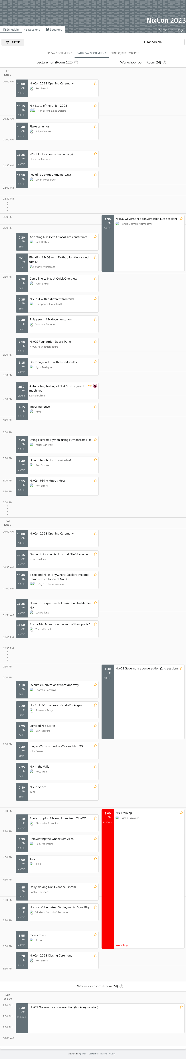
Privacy (111, 1053)
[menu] (168, 30)
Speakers (54, 29)
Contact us (93, 1053)
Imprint (103, 1053)
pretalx (83, 1053)
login (181, 30)
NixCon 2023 (166, 20)
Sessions (32, 29)
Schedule (11, 29)
